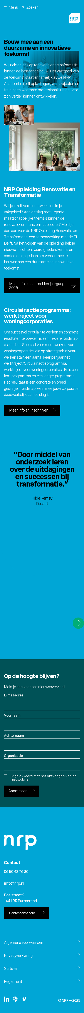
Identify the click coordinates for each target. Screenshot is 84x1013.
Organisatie (13, 756)
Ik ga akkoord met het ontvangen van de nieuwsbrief (40, 777)
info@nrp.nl (14, 883)
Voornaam (12, 715)
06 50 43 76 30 (16, 871)
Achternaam (14, 736)
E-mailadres (13, 695)
